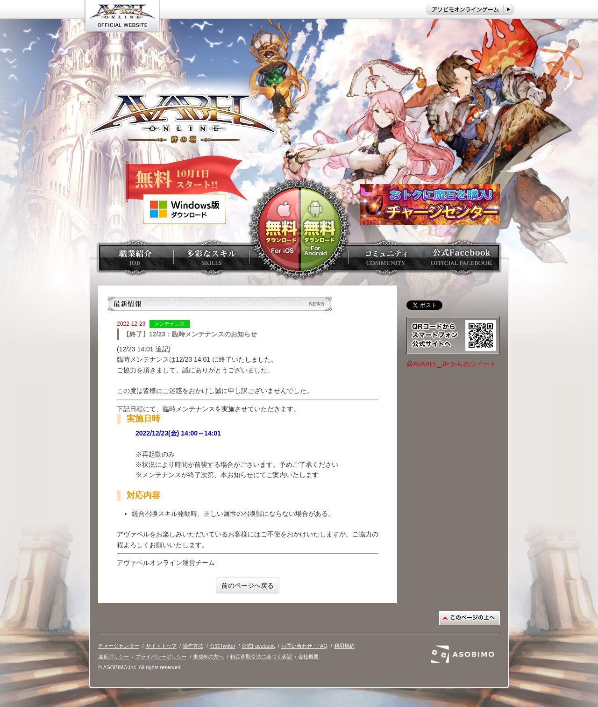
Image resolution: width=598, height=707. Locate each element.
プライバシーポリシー (161, 656)
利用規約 (344, 646)
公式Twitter (222, 646)
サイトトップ (161, 646)
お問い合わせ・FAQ (304, 646)
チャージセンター (118, 646)
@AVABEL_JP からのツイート (451, 364)
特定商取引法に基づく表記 (261, 656)
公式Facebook (258, 646)
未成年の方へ (208, 656)
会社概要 (308, 656)
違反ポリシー (113, 656)
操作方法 (193, 646)
